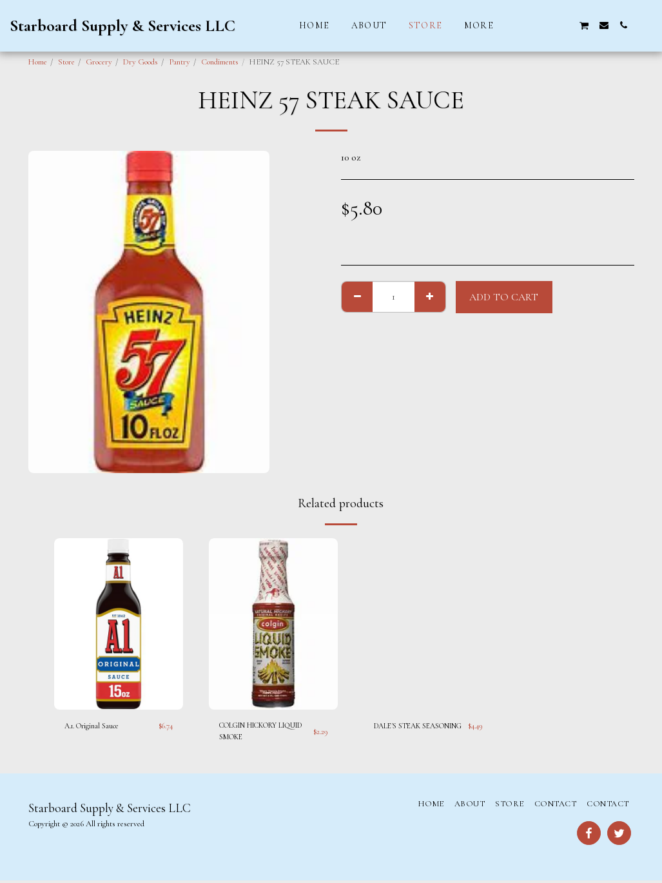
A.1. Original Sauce (95, 726)
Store (66, 62)
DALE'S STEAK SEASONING (400, 732)
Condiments (220, 62)
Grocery (99, 62)
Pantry (179, 62)
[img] (118, 624)
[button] (526, 25)
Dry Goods (140, 62)
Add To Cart (503, 297)
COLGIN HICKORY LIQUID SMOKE (255, 732)
